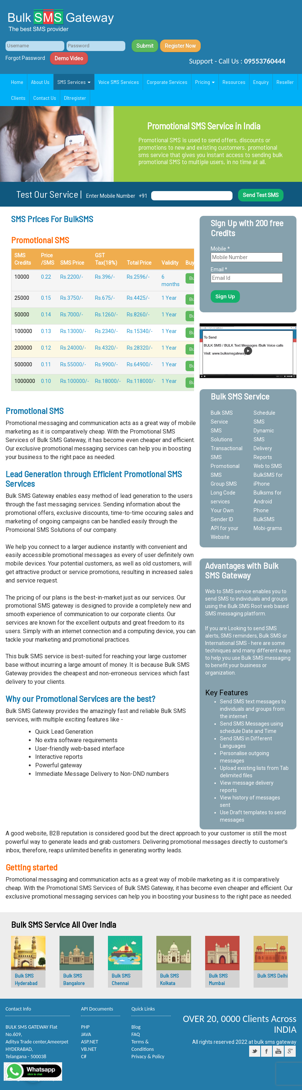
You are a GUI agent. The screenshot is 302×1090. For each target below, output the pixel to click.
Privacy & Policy (147, 1056)
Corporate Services (167, 82)
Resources (234, 82)
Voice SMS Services (118, 82)
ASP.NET (89, 1042)
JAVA (86, 1034)
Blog (135, 1027)
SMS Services (74, 82)
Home (17, 82)
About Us (40, 82)
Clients (18, 98)
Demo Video (69, 58)
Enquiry (261, 82)
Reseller (285, 82)
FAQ (135, 1034)
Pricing (205, 82)
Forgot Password (25, 58)
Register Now (180, 46)
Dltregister (75, 98)
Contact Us (44, 98)
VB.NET (88, 1049)
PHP (85, 1027)
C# (83, 1056)
